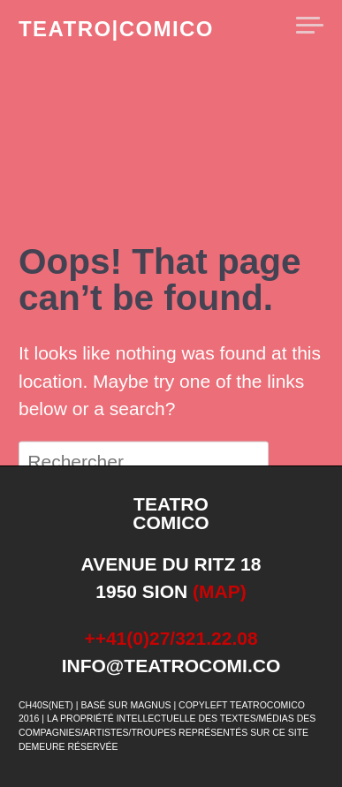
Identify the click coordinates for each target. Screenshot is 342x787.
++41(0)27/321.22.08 (170, 638)
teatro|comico (116, 29)
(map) (220, 591)
